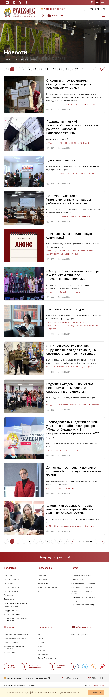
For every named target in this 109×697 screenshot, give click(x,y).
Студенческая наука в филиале (83, 583)
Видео (40, 646)
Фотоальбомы (43, 642)
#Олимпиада (51, 251)
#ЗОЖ (61, 488)
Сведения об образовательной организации (15, 619)
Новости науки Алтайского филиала (81, 592)
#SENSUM (63, 292)
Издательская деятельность (82, 576)
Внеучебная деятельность (13, 587)
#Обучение (63, 216)
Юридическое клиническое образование (14, 647)
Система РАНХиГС (11, 591)
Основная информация (80, 635)
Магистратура (43, 583)
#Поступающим (75, 326)
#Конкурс (63, 143)
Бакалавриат (42, 576)
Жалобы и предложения (35, 667)
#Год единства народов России (80, 173)
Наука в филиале (77, 579)
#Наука (72, 143)
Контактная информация (13, 615)
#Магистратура (91, 326)
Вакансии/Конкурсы (11, 607)
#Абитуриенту (52, 254)
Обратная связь (61, 667)
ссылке (76, 692)
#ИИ (65, 450)
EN (102, 2)
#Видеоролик (52, 329)
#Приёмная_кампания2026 (58, 322)
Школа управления (11, 642)
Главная (7, 59)
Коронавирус (43, 654)
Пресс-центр (20, 59)
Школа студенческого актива (15, 639)
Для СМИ (41, 650)
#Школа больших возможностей (82, 251)
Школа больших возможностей (16, 635)
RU (97, 2)
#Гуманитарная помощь (86, 104)
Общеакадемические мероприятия (84, 597)
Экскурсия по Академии (13, 611)
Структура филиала (11, 579)
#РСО (48, 367)
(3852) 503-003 (94, 9)
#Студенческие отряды (64, 367)
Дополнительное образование (49, 587)
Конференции (76, 601)
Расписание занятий (7, 2)
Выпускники (8, 595)
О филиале (8, 576)
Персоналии (8, 583)
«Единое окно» (9, 652)
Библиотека (14, 2)
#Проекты (96, 405)
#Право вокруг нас (69, 254)
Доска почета (9, 599)
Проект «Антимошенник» (47, 658)
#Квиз (61, 173)
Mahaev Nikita (99, 685)
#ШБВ (62, 251)
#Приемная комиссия (55, 326)
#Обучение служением (80, 216)
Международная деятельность (15, 603)
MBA (39, 591)
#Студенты (51, 104)
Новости (41, 635)
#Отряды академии (84, 367)
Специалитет (42, 579)
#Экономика (83, 143)
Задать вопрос (11, 667)
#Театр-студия (75, 292)
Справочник (20, 2)
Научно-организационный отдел (83, 605)
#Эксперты (74, 450)
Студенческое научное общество (83, 587)
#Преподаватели (66, 104)
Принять (96, 692)
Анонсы (41, 639)
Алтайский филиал (54, 9)
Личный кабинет (26, 2)
